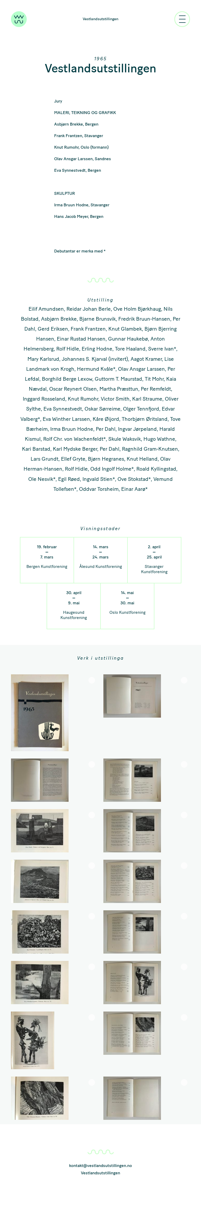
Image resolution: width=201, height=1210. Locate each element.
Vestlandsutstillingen (100, 19)
